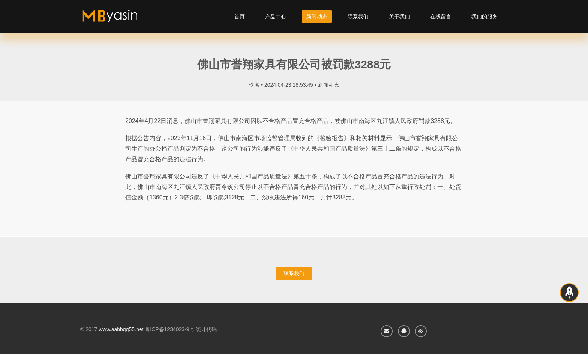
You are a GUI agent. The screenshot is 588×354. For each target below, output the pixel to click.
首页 (239, 17)
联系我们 (358, 17)
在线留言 (440, 17)
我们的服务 (484, 17)
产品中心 (275, 17)
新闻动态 (316, 17)
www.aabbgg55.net (121, 329)
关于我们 (399, 17)
